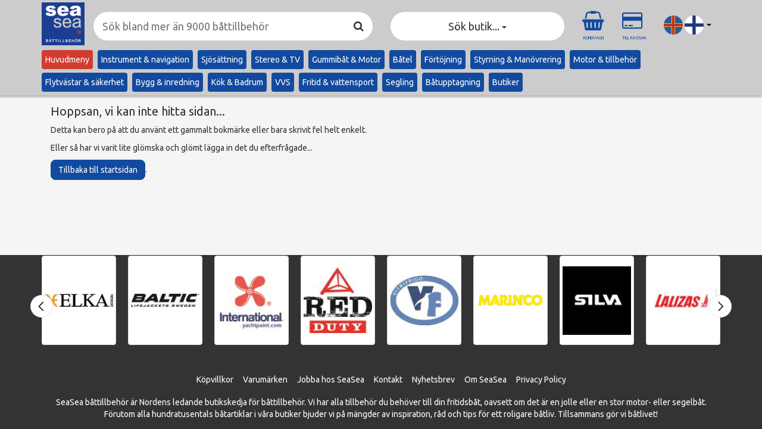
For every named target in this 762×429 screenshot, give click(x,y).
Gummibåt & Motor (346, 59)
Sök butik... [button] (477, 26)
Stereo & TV (277, 59)
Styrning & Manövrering (517, 59)
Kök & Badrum (237, 82)
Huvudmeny (67, 59)
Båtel (403, 59)
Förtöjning (443, 59)
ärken (277, 379)
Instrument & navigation (145, 59)
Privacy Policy (541, 379)
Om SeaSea (485, 379)
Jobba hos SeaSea (330, 379)
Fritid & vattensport (338, 82)
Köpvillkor (214, 379)
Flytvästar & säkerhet (84, 82)
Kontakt (388, 379)
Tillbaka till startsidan (98, 170)
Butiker (505, 82)
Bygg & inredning (167, 82)
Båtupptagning (453, 82)
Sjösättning (222, 59)
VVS (283, 82)
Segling (400, 82)
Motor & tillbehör (605, 59)
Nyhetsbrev (433, 379)
